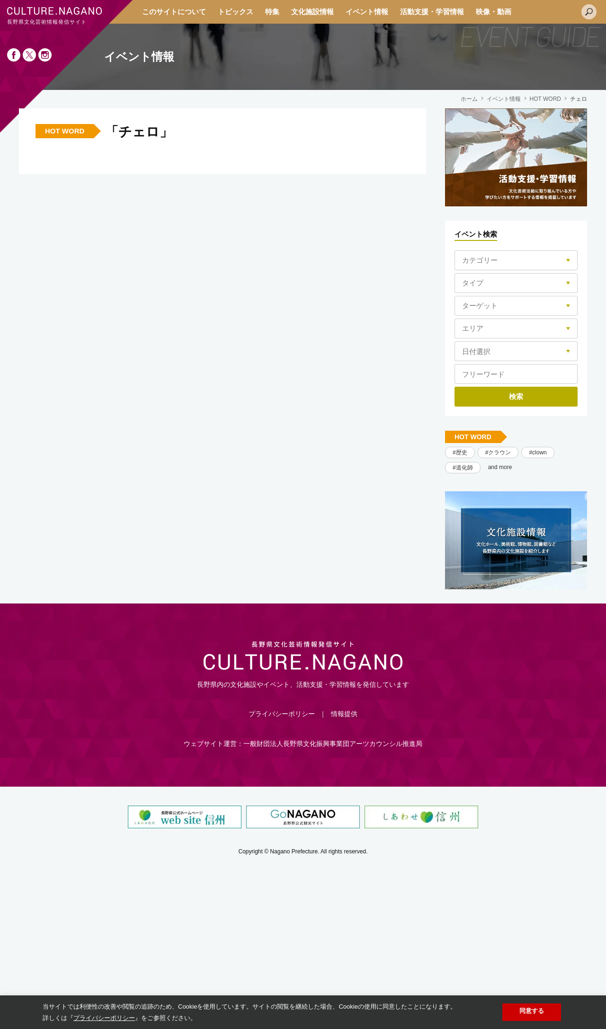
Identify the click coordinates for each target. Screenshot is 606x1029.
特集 (272, 12)
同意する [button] (531, 1010)
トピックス (235, 12)
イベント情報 (367, 12)
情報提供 (344, 714)
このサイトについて (174, 12)
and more (500, 467)
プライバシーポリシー (282, 714)
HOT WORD (545, 99)
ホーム (469, 99)
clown (539, 452)
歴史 (461, 452)
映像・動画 (493, 12)
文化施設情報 (312, 12)
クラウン (499, 452)
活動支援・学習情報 (432, 12)
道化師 (464, 467)
